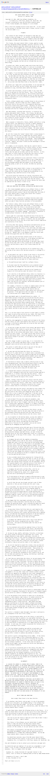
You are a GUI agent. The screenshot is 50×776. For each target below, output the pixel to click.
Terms (16, 773)
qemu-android (5, 7)
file (30, 12)
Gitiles (8, 773)
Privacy (12, 773)
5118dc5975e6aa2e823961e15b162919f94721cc (15, 9)
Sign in (47, 2)
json (47, 773)
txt (44, 773)
